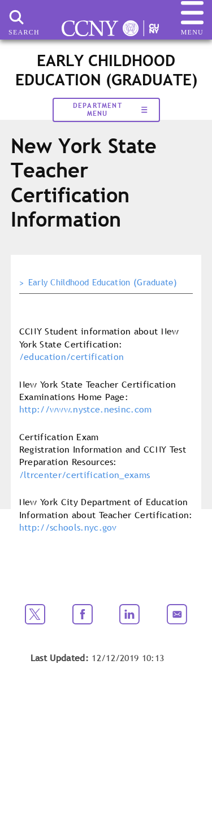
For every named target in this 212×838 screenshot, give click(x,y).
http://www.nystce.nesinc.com (85, 409)
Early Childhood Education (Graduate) (103, 282)
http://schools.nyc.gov (68, 527)
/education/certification (71, 356)
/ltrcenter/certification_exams (84, 474)
